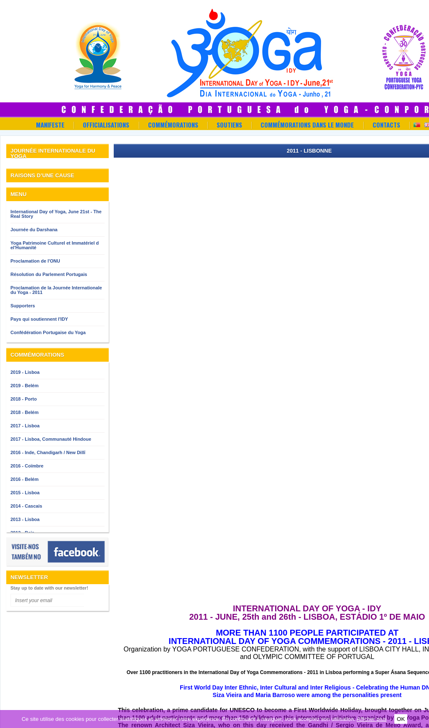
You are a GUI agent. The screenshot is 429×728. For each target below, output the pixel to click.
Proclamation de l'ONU (35, 260)
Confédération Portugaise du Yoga (48, 332)
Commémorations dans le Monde (307, 124)
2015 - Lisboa (25, 492)
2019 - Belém (24, 385)
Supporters (22, 305)
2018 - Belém (24, 412)
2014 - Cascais (26, 505)
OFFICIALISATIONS (106, 124)
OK (401, 719)
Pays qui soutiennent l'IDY (39, 319)
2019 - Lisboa (25, 372)
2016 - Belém (24, 479)
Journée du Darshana (33, 229)
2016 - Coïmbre (26, 465)
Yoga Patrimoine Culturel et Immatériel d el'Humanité (54, 245)
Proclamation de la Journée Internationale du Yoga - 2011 (56, 290)
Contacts (386, 124)
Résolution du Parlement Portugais (48, 274)
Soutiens (229, 124)
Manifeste (50, 124)
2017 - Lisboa (25, 425)
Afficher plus (371, 719)
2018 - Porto (23, 398)
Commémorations (173, 124)
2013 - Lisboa (25, 519)
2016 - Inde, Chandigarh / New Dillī (47, 452)
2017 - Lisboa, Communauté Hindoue (50, 439)
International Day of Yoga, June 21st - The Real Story (56, 214)
